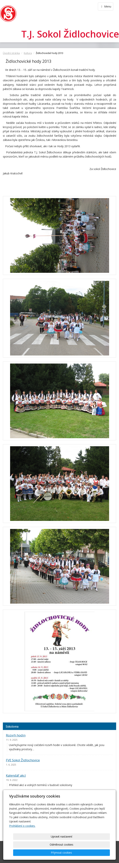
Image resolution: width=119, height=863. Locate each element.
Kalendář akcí (16, 775)
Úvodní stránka (11, 53)
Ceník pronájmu (18, 796)
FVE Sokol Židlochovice (23, 760)
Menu (105, 6)
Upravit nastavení (32, 852)
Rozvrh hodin (16, 735)
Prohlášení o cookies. (22, 842)
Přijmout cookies (95, 852)
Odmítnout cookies (64, 852)
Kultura (28, 53)
